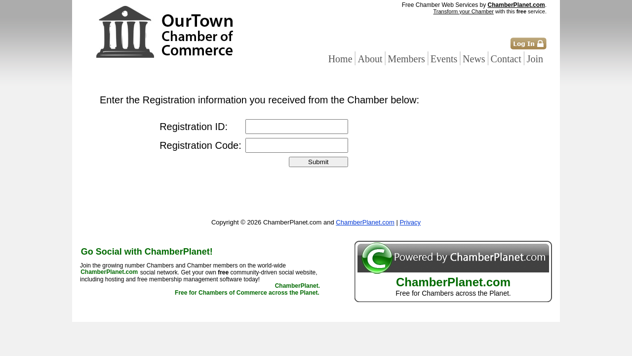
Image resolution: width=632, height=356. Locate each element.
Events (444, 58)
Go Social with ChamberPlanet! (147, 252)
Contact (506, 58)
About (369, 58)
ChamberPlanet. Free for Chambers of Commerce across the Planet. (247, 290)
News (474, 58)
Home (340, 58)
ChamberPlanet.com (516, 4)
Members (406, 58)
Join (535, 58)
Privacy (410, 222)
